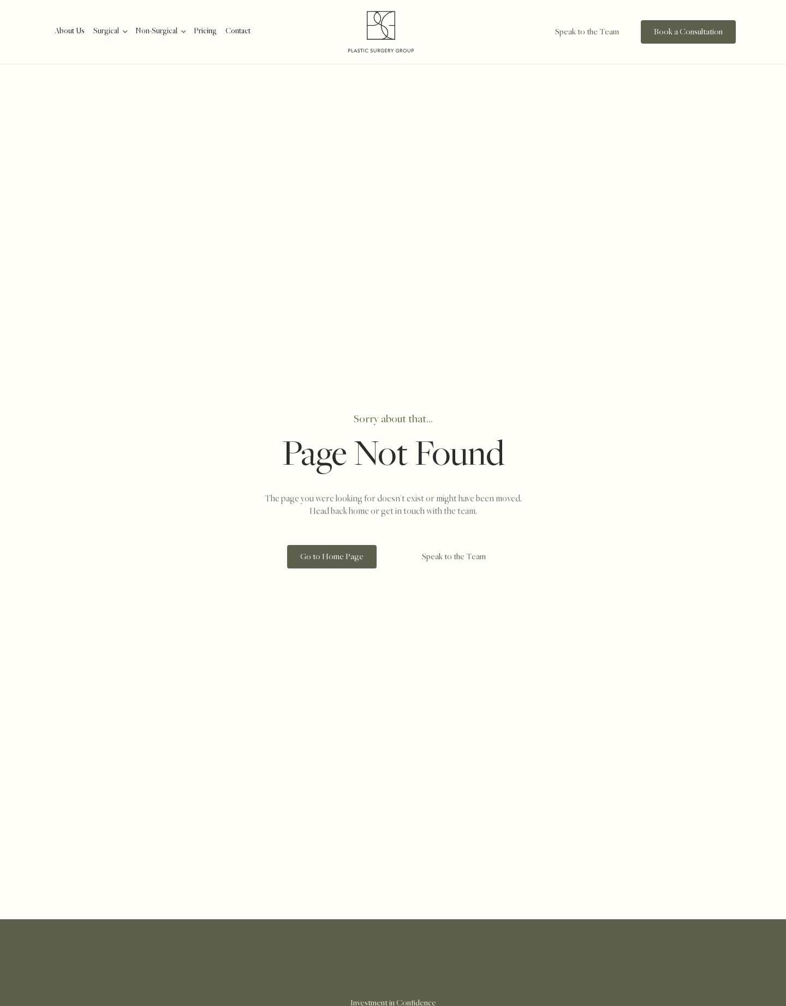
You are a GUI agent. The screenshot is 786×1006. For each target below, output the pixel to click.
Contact (238, 31)
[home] (381, 32)
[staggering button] (575, 32)
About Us (70, 31)
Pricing (205, 31)
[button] (110, 31)
